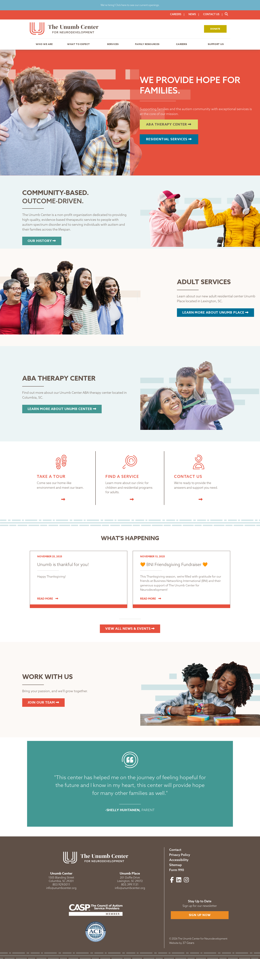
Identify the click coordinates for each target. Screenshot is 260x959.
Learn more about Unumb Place (215, 312)
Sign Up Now (200, 915)
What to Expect (78, 44)
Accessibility (178, 860)
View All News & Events (130, 628)
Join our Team (43, 702)
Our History (42, 240)
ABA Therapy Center (169, 124)
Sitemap (175, 865)
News (192, 14)
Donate (215, 28)
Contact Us (211, 14)
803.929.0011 (61, 884)
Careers (175, 14)
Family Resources (147, 44)
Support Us (216, 44)
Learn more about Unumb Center (62, 409)
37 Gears (188, 943)
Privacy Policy (179, 855)
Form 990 (176, 870)
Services (112, 44)
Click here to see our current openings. (137, 5)
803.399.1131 (129, 884)
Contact (175, 850)
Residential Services (169, 139)
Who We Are (44, 44)
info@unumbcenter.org (61, 888)
